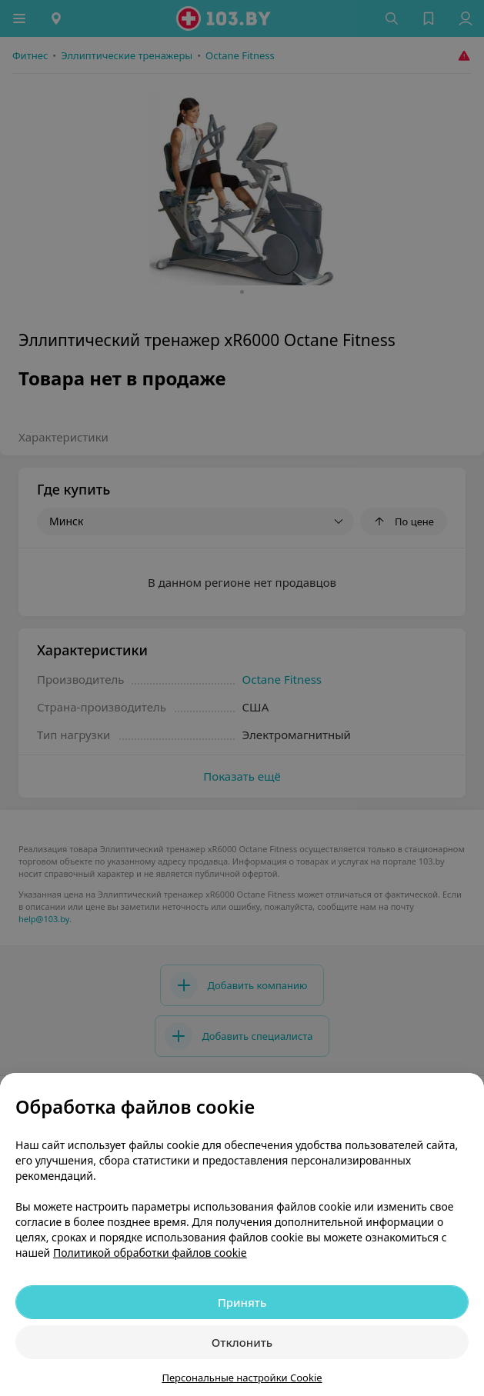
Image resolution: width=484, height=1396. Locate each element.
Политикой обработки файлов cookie (150, 1252)
